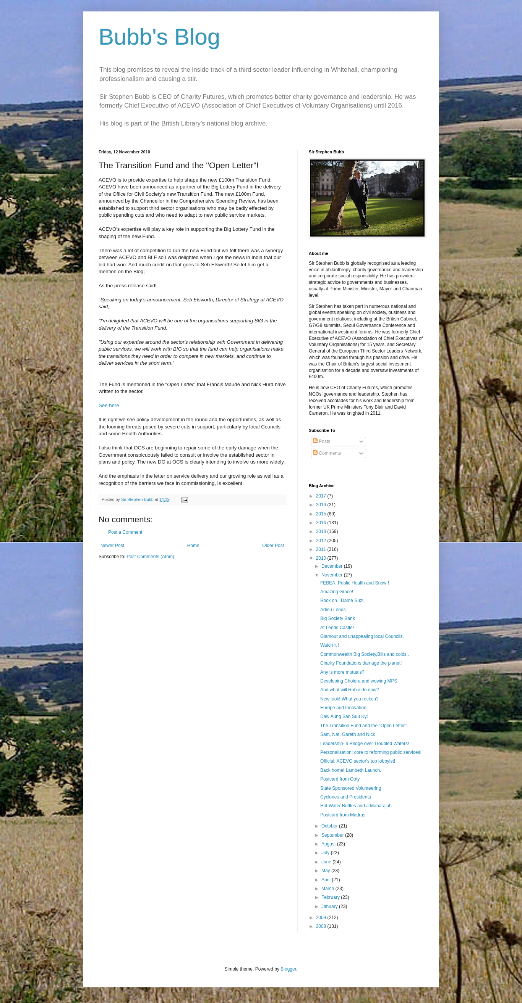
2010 (321, 558)
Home (193, 545)
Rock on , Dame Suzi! (342, 600)
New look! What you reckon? (349, 699)
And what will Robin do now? (349, 689)
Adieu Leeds (333, 609)
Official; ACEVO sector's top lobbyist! (357, 761)
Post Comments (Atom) (150, 556)
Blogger (288, 969)
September (333, 835)
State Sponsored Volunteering (350, 788)
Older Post (273, 545)
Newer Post (112, 545)
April (326, 879)
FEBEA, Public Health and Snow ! (354, 583)
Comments (327, 453)
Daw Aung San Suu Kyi (344, 716)
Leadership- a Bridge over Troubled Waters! (364, 743)
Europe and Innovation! (344, 707)
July (326, 852)
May (326, 870)
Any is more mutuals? (342, 672)
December (332, 566)
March (328, 888)
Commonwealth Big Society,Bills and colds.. (364, 654)
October (330, 826)
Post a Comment (125, 532)
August (329, 844)
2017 (321, 496)
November (332, 575)
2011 (321, 549)
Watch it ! (329, 645)
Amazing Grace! (336, 591)
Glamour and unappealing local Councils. (362, 636)
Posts (321, 441)
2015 (321, 514)
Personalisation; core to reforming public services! (370, 752)
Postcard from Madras (342, 815)
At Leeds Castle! (337, 627)
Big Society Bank (337, 618)
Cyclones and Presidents (345, 797)
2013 (321, 531)
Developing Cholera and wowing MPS (358, 681)
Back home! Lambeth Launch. (350, 770)
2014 (321, 522)
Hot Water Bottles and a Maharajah (356, 805)
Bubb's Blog (159, 37)
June (326, 862)
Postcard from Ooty (340, 779)
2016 (321, 504)
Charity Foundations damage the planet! (361, 663)
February (331, 897)
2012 (321, 540)
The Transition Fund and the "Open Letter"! (364, 725)
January (330, 906)
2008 (321, 926)
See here (109, 405)
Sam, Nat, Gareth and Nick (347, 734)
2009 (321, 917)
